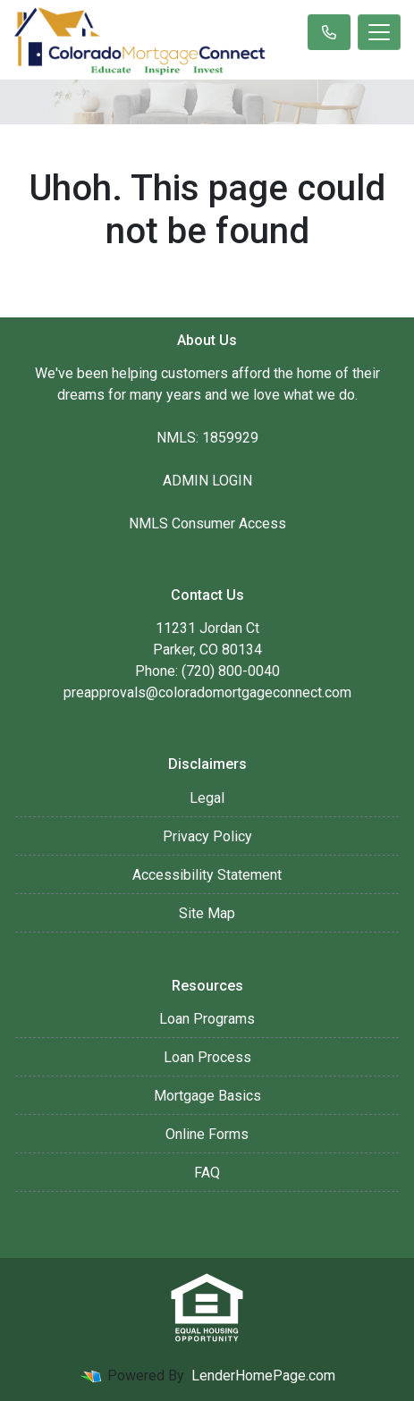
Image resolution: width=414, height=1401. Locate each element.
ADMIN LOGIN (207, 480)
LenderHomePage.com (263, 1375)
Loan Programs (207, 1018)
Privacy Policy (207, 836)
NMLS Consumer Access (207, 523)
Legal (207, 797)
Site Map (207, 913)
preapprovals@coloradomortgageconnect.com (207, 692)
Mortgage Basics (207, 1095)
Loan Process (207, 1057)
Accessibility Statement (207, 874)
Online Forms (207, 1134)
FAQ (207, 1172)
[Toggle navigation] (379, 32)
